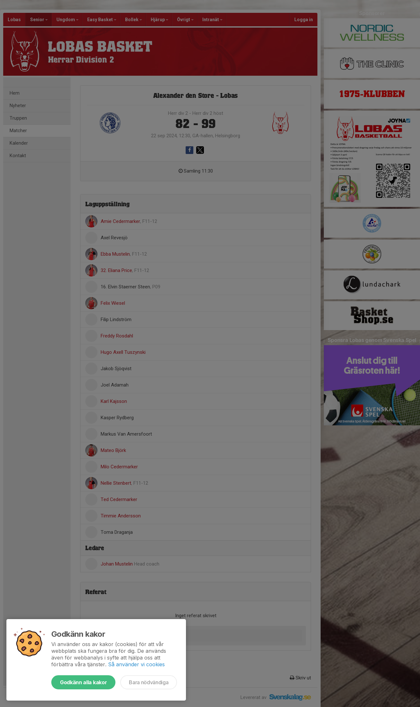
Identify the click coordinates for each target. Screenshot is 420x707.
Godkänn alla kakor (83, 682)
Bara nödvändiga (148, 682)
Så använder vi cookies (136, 664)
